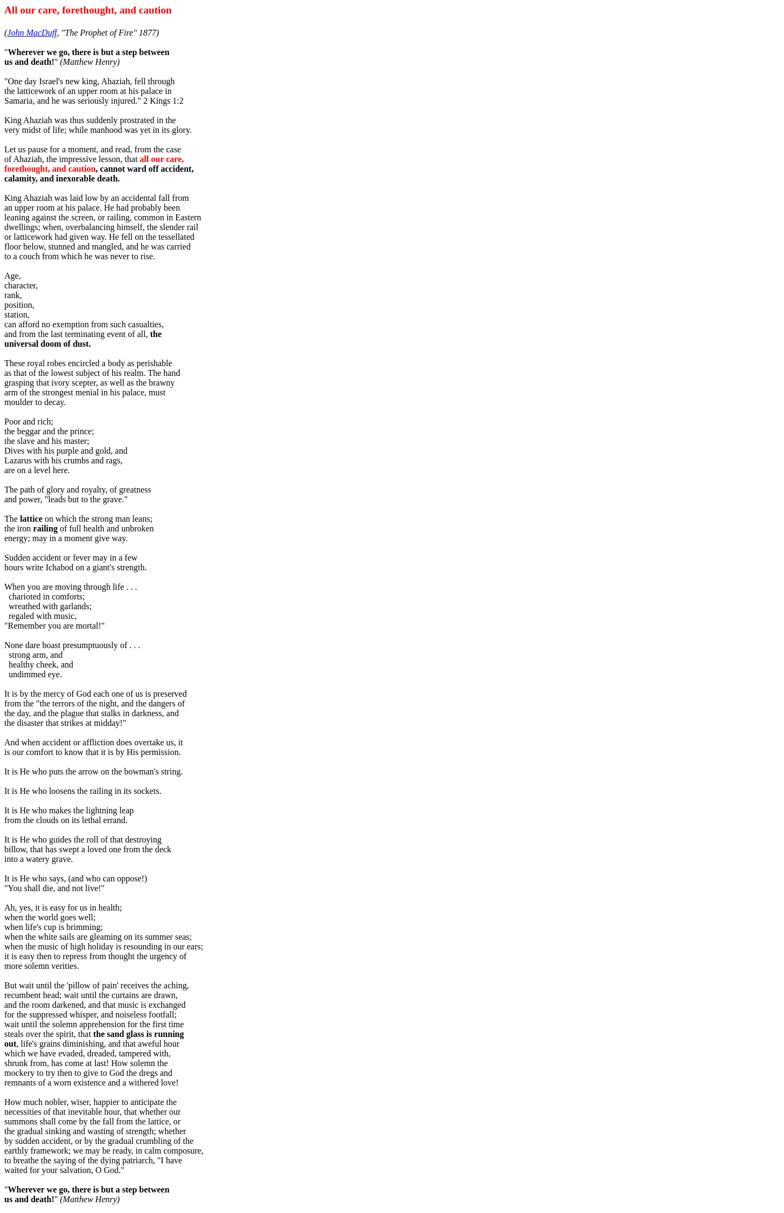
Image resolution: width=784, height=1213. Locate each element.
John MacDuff (32, 32)
